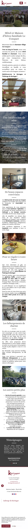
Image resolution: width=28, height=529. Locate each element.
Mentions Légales (10, 489)
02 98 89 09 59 (14, 481)
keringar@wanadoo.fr (14, 483)
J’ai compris (6, 526)
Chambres (14, 104)
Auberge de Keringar (11, 501)
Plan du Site (19, 489)
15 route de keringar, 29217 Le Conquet (14, 478)
